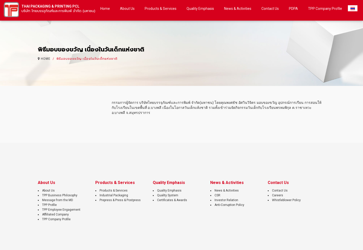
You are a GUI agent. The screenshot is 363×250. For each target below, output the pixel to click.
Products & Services (114, 190)
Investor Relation (226, 200)
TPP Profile (49, 205)
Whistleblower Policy (286, 200)
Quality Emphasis (169, 190)
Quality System (167, 195)
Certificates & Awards (172, 200)
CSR (217, 195)
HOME (45, 58)
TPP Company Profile (56, 219)
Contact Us (280, 190)
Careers (277, 195)
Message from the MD (57, 200)
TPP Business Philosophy (59, 195)
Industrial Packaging (114, 195)
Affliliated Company (55, 214)
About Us (48, 190)
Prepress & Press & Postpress (120, 200)
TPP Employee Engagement (61, 209)
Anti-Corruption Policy (229, 205)
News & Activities (227, 190)
